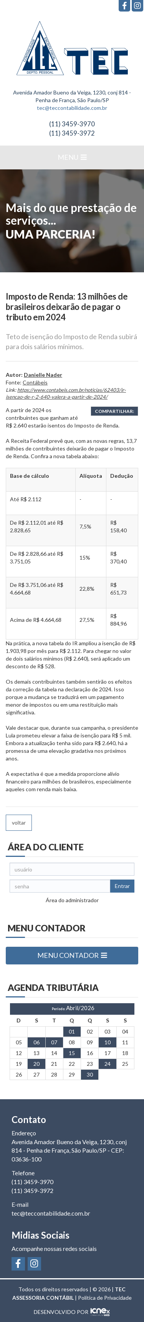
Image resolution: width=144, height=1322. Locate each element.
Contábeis (35, 382)
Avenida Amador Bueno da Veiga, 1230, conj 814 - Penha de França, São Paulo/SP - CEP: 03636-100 (69, 1150)
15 (72, 1053)
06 (36, 1042)
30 (90, 1074)
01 (72, 1031)
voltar (19, 822)
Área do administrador (72, 900)
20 (36, 1063)
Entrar (122, 886)
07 (54, 1042)
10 (107, 1042)
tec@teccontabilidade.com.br (72, 107)
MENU (72, 157)
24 (107, 1063)
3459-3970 (72, 124)
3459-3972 (72, 133)
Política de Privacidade (105, 1297)
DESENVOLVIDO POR (61, 1312)
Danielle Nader (43, 374)
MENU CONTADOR (72, 955)
